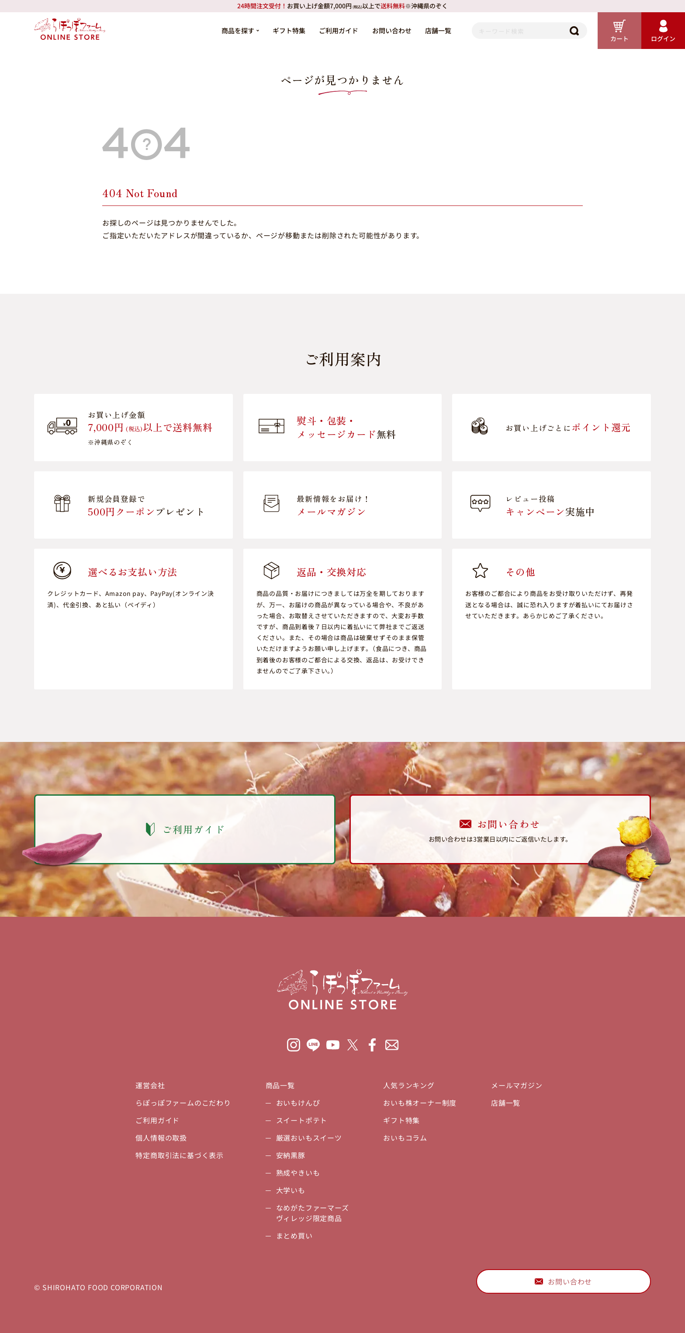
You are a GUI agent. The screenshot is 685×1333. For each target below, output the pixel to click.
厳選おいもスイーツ (309, 1137)
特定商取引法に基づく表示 (179, 1155)
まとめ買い (294, 1235)
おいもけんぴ (298, 1102)
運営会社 (150, 1085)
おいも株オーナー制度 (420, 1102)
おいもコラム (405, 1137)
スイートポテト (302, 1120)
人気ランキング (409, 1085)
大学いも (290, 1190)
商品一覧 (280, 1085)
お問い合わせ (392, 30)
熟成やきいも (298, 1172)
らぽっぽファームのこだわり (183, 1102)
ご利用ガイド (338, 30)
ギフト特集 (289, 30)
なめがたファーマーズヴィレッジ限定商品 (312, 1212)
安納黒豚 (290, 1155)
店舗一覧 (438, 30)
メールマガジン (517, 1085)
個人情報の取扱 (161, 1137)
